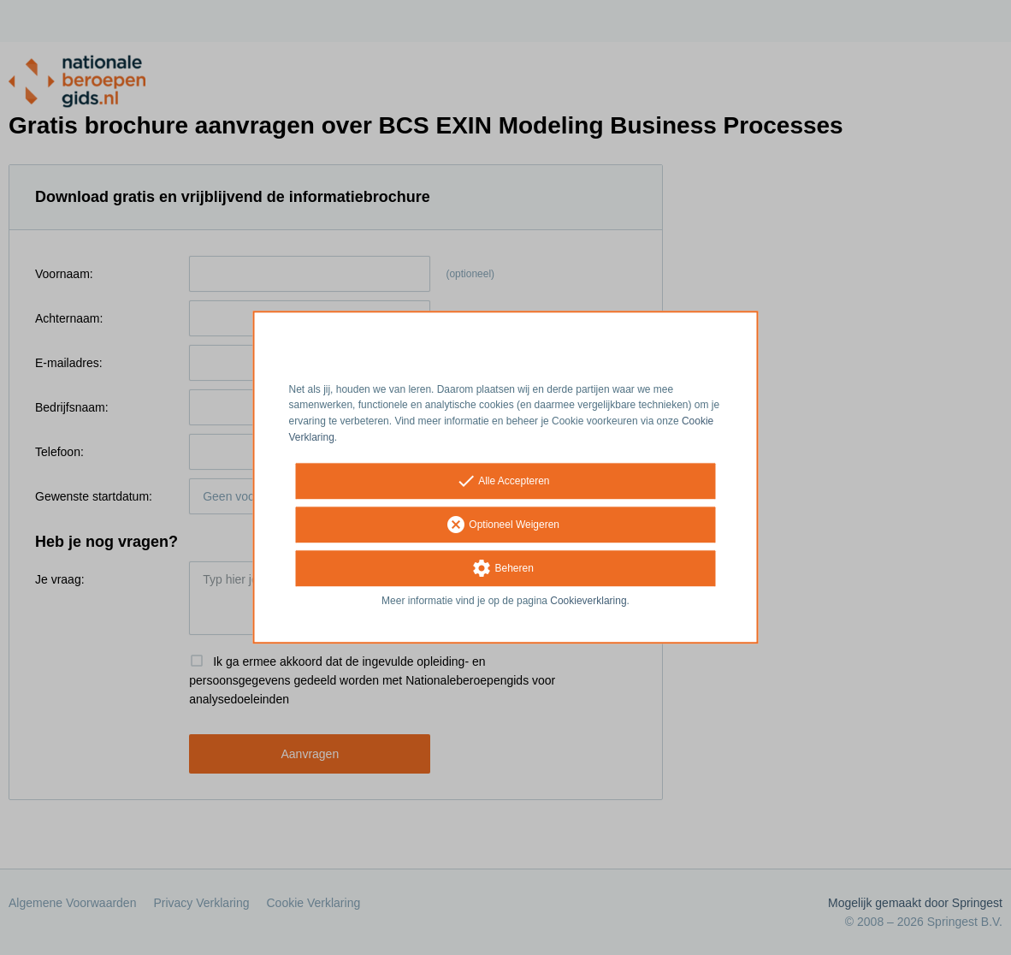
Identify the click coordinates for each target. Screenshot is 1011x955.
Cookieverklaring (588, 601)
